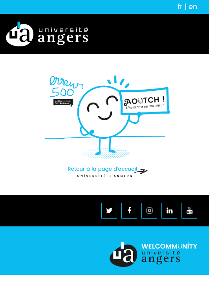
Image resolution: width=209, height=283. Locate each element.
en (193, 6)
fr (180, 6)
